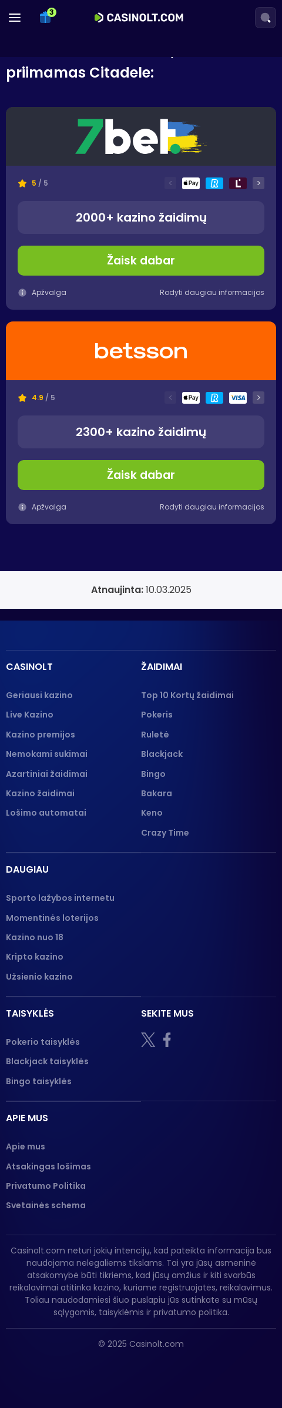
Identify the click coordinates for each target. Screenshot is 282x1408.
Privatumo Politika (46, 1186)
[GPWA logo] (229, 1369)
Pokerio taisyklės (43, 1042)
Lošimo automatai (46, 813)
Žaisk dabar (141, 261)
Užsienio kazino (39, 977)
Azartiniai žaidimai (47, 774)
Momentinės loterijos (52, 918)
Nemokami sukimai (47, 754)
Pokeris (157, 714)
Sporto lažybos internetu (60, 898)
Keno (152, 813)
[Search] (265, 17)
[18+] (41, 1369)
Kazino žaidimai (40, 793)
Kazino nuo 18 (34, 937)
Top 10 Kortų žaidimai (187, 695)
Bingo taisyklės (39, 1081)
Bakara (156, 793)
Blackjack (162, 754)
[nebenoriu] (95, 1369)
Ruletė (155, 734)
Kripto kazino (34, 957)
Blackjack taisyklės (47, 1061)
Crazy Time (165, 833)
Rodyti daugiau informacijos (212, 292)
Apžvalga (42, 292)
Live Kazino (29, 714)
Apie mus (25, 1146)
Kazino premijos (40, 734)
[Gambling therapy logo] (163, 1369)
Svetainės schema (46, 1205)
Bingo (153, 774)
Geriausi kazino (39, 695)
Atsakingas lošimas (48, 1166)
